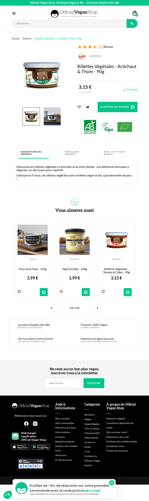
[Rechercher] (69, 23)
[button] (7, 494)
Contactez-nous (115, 446)
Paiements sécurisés (117, 436)
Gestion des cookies (66, 446)
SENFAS (89, 56)
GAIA (33, 259)
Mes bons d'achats (65, 427)
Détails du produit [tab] (72, 153)
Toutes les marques (117, 450)
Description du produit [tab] (31, 153)
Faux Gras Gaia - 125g (33, 269)
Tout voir (75, 308)
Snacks (88, 465)
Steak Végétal (91, 423)
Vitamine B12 (92, 433)
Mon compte (62, 418)
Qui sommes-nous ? (117, 432)
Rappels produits (64, 441)
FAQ (57, 450)
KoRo (87, 446)
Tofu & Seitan (91, 428)
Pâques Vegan (92, 460)
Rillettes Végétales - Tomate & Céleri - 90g (116, 270)
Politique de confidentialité (121, 441)
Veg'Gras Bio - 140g (74, 269)
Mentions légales (115, 418)
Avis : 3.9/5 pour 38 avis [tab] (114, 153)
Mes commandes (64, 423)
